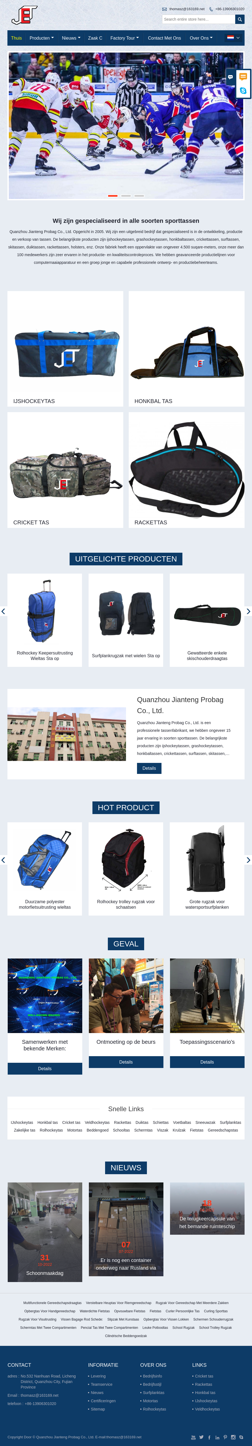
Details (149, 768)
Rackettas (203, 1384)
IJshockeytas (206, 1401)
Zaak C (95, 38)
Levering (98, 1376)
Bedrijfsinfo (152, 1376)
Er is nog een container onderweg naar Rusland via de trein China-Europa (126, 1268)
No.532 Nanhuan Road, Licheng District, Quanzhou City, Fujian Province (48, 1381)
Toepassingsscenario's (207, 1042)
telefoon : (15, 1403)
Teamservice (102, 1384)
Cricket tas (204, 1376)
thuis (16, 38)
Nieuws (97, 1392)
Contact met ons (164, 38)
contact (19, 1365)
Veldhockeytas (207, 1409)
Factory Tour (124, 38)
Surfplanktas (154, 1392)
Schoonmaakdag (44, 1273)
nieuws (71, 38)
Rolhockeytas (154, 1409)
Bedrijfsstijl (152, 1384)
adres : (13, 1376)
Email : (13, 1395)
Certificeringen (103, 1401)
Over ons (201, 38)
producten (42, 38)
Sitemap (98, 1409)
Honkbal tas (205, 1392)
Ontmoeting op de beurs (126, 1042)
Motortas (150, 1401)
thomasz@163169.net (186, 9)
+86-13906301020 (230, 9)
